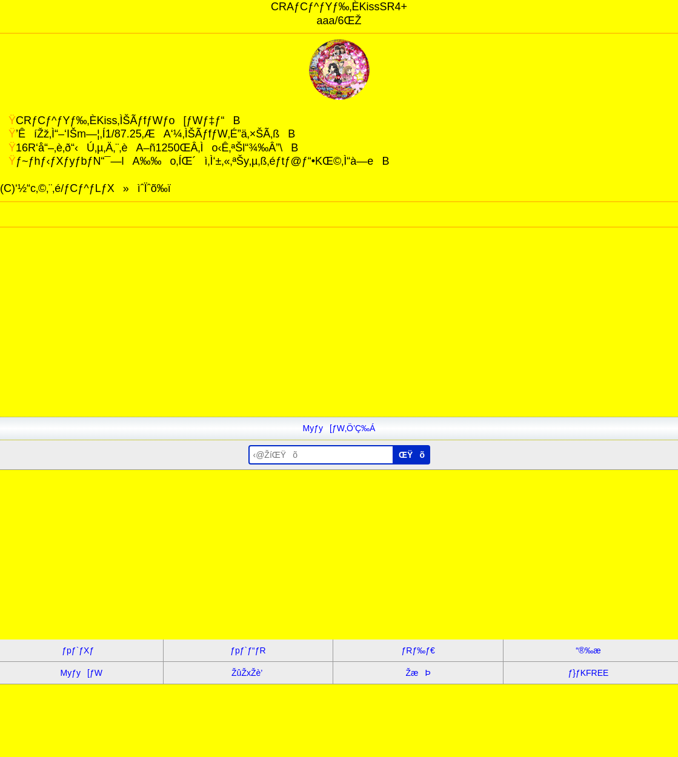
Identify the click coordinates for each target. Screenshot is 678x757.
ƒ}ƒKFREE (588, 673)
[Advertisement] (339, 332)
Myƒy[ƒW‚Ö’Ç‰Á (339, 428)
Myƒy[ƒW (81, 673)
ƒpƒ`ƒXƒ (81, 650)
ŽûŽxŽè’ (248, 673)
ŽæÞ (418, 673)
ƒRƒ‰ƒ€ (418, 650)
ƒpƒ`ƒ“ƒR (247, 650)
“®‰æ (588, 650)
